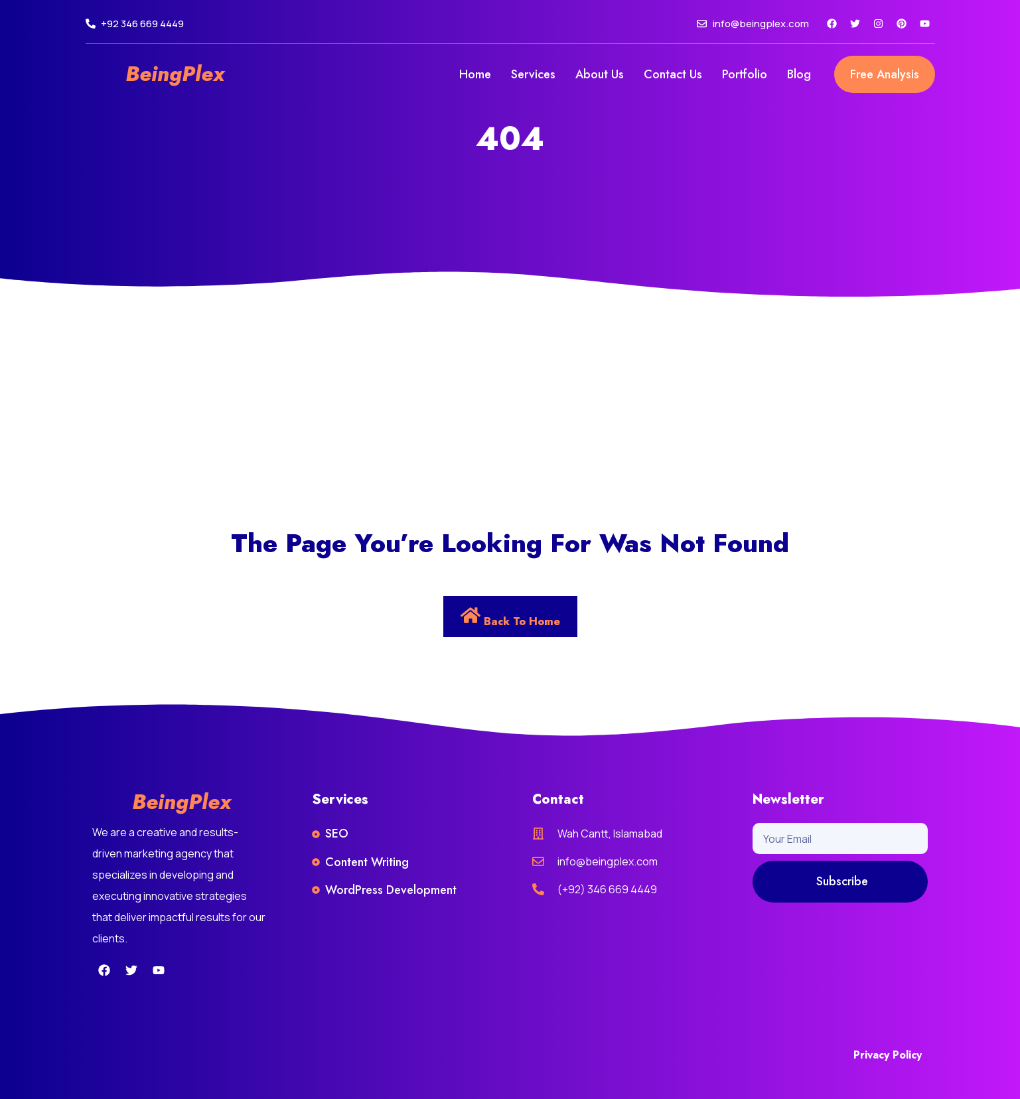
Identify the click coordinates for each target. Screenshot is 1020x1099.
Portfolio (744, 74)
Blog (799, 74)
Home (475, 74)
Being (153, 74)
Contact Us (673, 74)
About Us (599, 74)
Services (533, 74)
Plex (203, 74)
